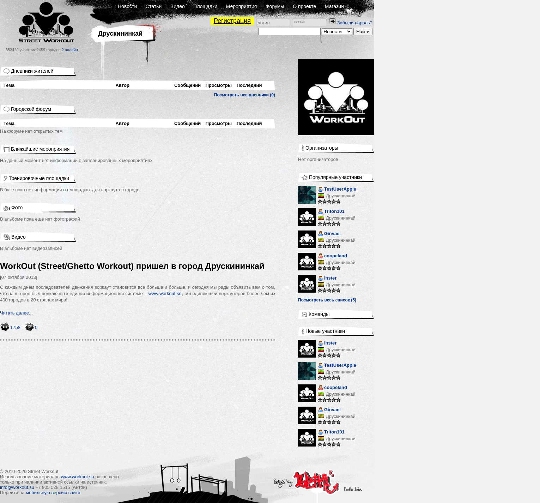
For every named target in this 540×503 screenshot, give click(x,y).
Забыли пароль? (354, 22)
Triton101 (331, 212)
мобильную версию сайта (53, 492)
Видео (177, 6)
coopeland (332, 256)
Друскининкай (341, 195)
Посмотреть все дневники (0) (244, 94)
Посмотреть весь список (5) (327, 300)
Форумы (275, 6)
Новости (127, 6)
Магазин (334, 6)
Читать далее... (16, 313)
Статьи (154, 6)
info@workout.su (17, 487)
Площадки (205, 6)
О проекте (304, 6)
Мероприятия (241, 6)
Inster (327, 278)
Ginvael (329, 234)
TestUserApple (337, 189)
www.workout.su (165, 293)
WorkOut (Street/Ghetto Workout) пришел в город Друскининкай (132, 266)
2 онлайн (70, 50)
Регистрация (232, 20)
